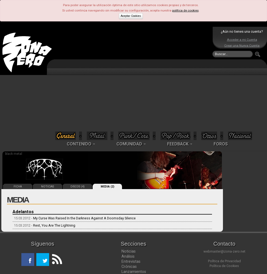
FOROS (221, 144)
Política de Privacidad (224, 261)
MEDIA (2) (107, 186)
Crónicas (129, 266)
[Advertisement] (132, 79)
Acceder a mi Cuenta (242, 40)
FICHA (18, 186)
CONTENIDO (81, 144)
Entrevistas (130, 261)
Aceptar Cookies (131, 16)
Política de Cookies (224, 266)
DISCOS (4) (77, 186)
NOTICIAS (47, 186)
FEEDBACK (179, 144)
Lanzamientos (133, 271)
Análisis (128, 256)
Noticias (128, 251)
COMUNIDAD (131, 144)
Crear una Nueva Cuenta (242, 45)
